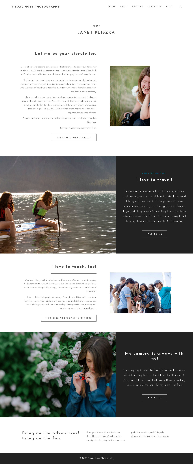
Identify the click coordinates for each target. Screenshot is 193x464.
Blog (169, 7)
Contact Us (154, 7)
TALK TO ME (154, 234)
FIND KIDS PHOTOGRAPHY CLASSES (68, 318)
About (124, 7)
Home (112, 7)
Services (137, 7)
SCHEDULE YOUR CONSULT (74, 137)
